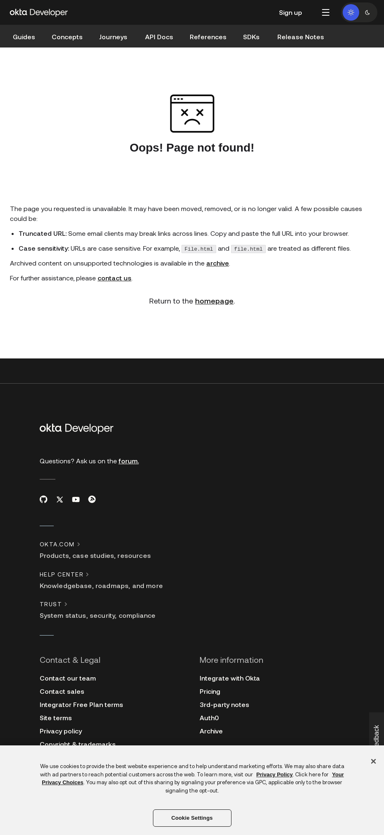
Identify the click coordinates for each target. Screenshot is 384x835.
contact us (114, 278)
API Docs (159, 36)
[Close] (374, 761)
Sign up (290, 12)
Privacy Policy (274, 774)
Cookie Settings (191, 818)
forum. (129, 461)
